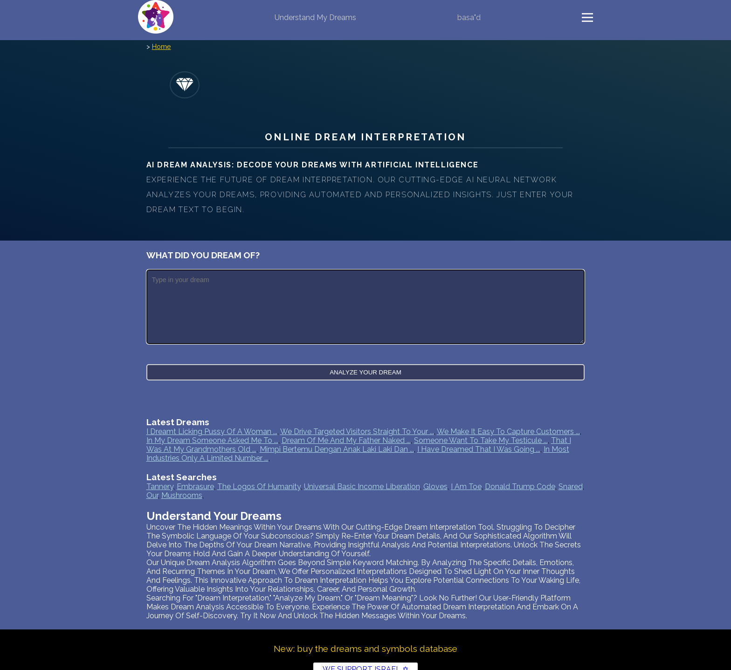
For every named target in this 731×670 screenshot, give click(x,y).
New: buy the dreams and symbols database (365, 648)
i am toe (466, 486)
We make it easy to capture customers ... (508, 431)
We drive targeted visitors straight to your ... (357, 431)
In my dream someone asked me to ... (212, 440)
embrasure (195, 486)
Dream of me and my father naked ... (346, 440)
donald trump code (520, 486)
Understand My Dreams (315, 17)
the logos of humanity (259, 486)
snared (571, 486)
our (152, 495)
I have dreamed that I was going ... (478, 449)
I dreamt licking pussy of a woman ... (211, 431)
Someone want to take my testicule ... (481, 440)
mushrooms (181, 495)
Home (161, 46)
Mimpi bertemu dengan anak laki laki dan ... (337, 449)
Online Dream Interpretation (365, 137)
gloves (435, 486)
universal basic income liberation (362, 486)
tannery (159, 486)
